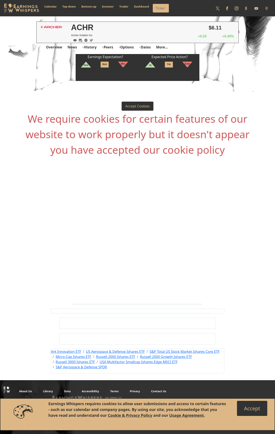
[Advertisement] (137, 207)
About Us (25, 391)
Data (67, 391)
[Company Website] (84, 39)
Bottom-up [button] (88, 6)
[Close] (252, 408)
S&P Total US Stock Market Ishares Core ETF (185, 351)
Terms (114, 391)
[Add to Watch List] (74, 39)
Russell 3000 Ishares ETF (75, 362)
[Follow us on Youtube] (256, 8)
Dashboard (141, 6)
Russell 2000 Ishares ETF (115, 356)
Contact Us (158, 391)
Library (48, 391)
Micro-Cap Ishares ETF (73, 356)
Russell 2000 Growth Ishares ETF (166, 356)
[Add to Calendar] (79, 39)
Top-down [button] (69, 6)
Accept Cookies (137, 106)
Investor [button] (108, 6)
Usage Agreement (186, 415)
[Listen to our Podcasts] (266, 8)
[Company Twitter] (90, 39)
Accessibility (90, 391)
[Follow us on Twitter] (217, 8)
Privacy (135, 391)
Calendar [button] (50, 6)
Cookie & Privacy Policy (130, 415)
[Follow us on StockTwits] (246, 8)
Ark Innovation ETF (66, 351)
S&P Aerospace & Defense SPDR (81, 367)
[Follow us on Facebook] (227, 8)
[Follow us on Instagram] (236, 8)
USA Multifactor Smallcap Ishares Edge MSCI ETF (138, 362)
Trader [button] (123, 6)
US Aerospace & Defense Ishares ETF (115, 351)
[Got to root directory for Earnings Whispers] (21, 8)
